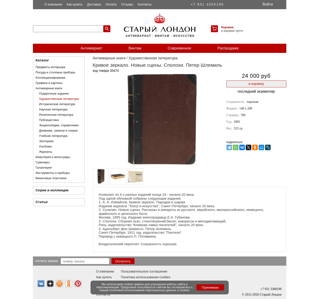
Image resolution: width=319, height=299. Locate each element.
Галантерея (44, 167)
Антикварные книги (49, 88)
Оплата (111, 4)
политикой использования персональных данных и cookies (149, 290)
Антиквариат (91, 48)
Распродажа (227, 48)
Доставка (94, 4)
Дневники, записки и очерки (58, 130)
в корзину (256, 84)
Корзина (227, 27)
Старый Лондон (270, 294)
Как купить (74, 4)
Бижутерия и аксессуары (53, 157)
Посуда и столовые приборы (56, 72)
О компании (53, 4)
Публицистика (49, 120)
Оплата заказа (46, 260)
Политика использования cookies (145, 277)
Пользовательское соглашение (144, 271)
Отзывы (127, 4)
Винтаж (135, 48)
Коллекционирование (50, 77)
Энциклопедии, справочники (59, 125)
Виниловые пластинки (51, 178)
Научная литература (53, 109)
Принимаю (210, 287)
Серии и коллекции (52, 190)
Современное (179, 48)
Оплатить (123, 261)
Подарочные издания (54, 93)
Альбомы (45, 146)
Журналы (45, 151)
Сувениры (43, 162)
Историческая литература (57, 104)
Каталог (42, 60)
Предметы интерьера (50, 67)
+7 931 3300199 (207, 4)
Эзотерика (46, 141)
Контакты (145, 4)
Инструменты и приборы (53, 173)
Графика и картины (49, 83)
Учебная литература (53, 136)
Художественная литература (59, 99)
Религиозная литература (56, 114)
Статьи (42, 202)
